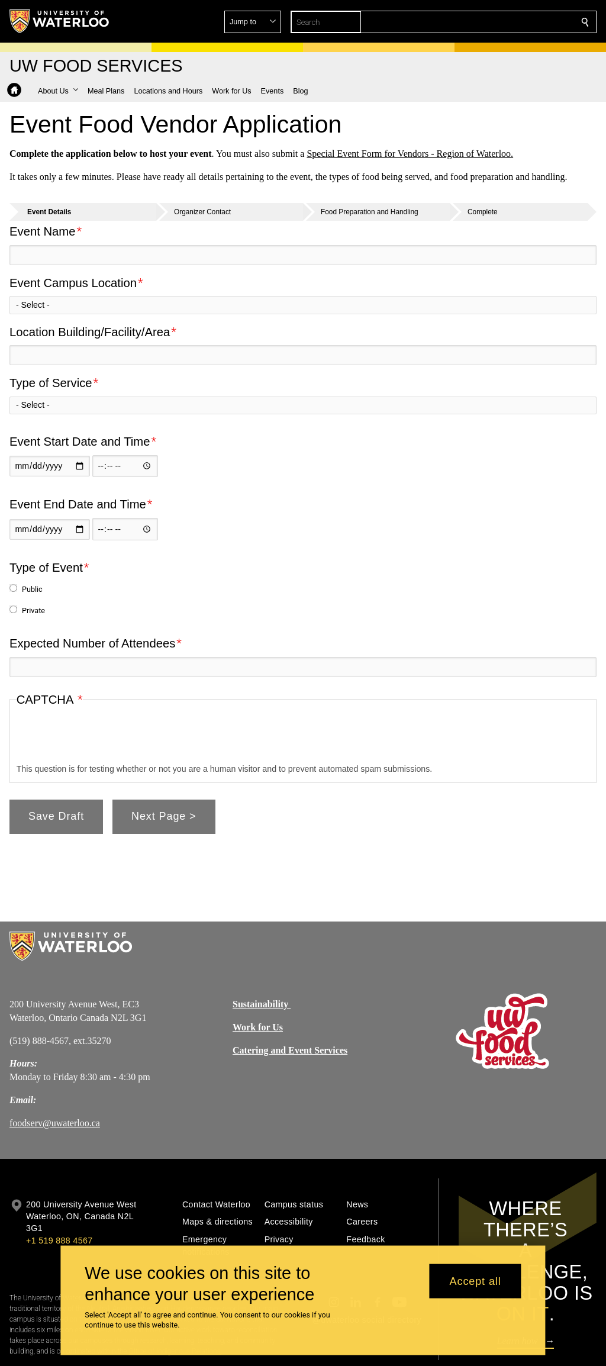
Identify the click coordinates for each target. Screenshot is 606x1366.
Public (32, 589)
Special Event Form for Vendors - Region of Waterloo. (410, 154)
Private (33, 610)
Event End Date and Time (77, 504)
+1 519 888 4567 (59, 1240)
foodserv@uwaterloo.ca (54, 1123)
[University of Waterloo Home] (59, 21)
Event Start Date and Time (79, 441)
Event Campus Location (73, 282)
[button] (499, 22)
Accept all (475, 1281)
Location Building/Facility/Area (89, 331)
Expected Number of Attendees (92, 643)
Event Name (42, 231)
